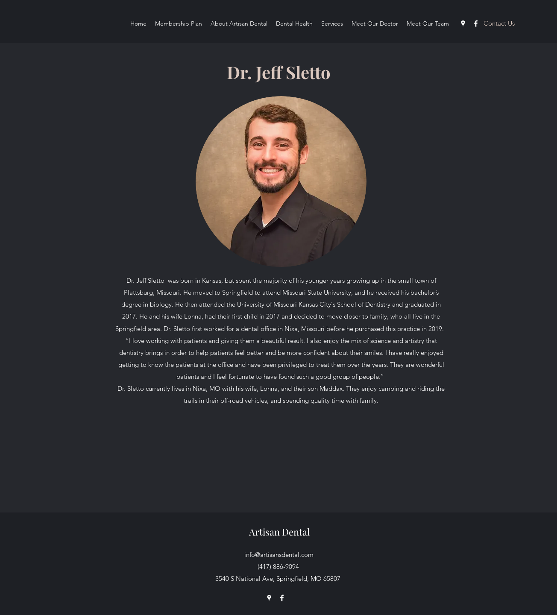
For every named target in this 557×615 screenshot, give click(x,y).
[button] (499, 23)
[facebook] (476, 23)
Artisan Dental (279, 531)
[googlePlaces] (463, 23)
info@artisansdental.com (279, 555)
